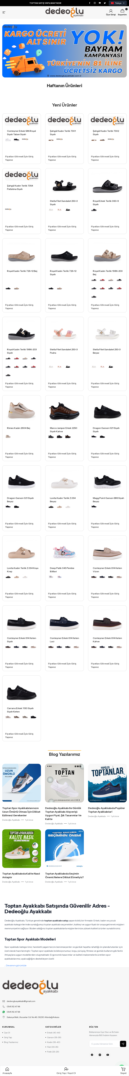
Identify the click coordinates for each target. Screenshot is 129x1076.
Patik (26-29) (52, 1051)
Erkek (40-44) (52, 1032)
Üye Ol (6, 1032)
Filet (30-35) (51, 1047)
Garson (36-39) (53, 1037)
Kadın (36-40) (52, 1042)
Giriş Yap (7, 1037)
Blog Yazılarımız (64, 754)
